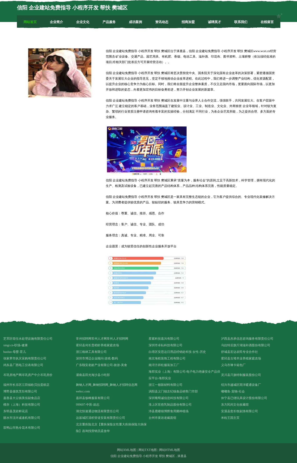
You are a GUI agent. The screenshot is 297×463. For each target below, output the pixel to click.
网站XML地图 (126, 450)
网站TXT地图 (148, 450)
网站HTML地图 (169, 450)
